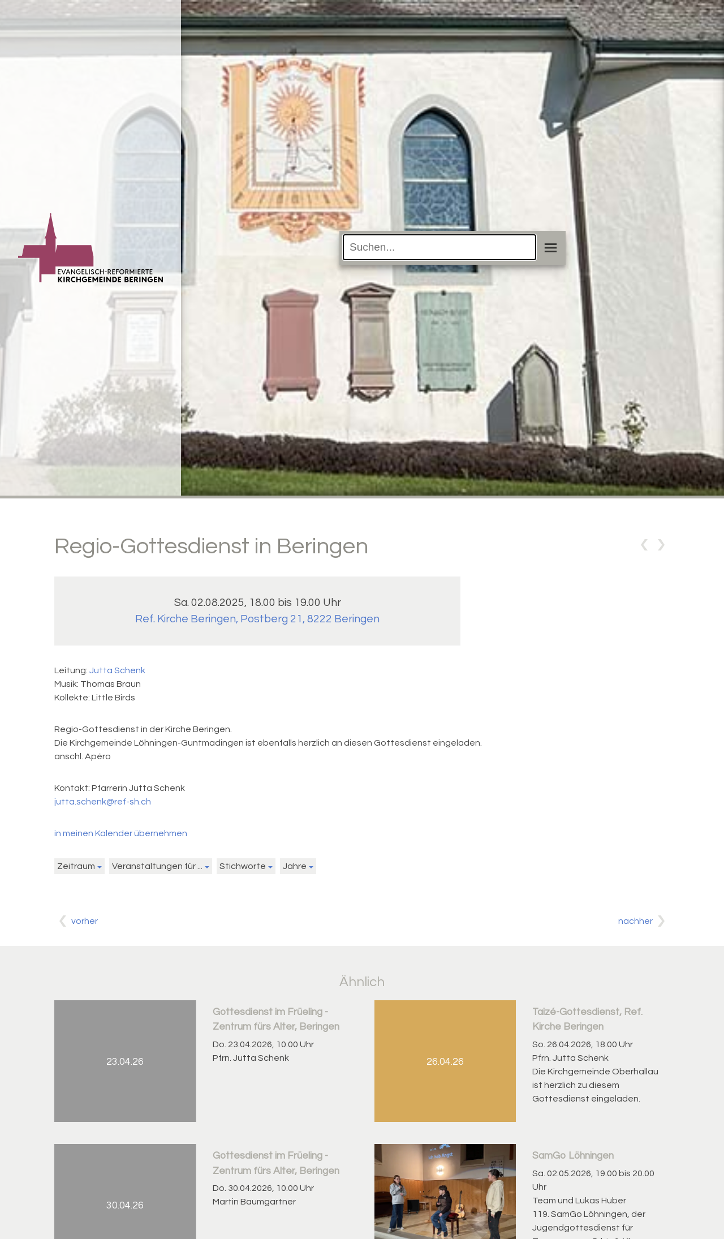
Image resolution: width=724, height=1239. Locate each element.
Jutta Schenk (117, 670)
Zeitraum (76, 866)
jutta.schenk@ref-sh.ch (102, 801)
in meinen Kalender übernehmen (120, 833)
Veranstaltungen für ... (157, 866)
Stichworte (242, 866)
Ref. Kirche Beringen (257, 619)
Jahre (295, 866)
